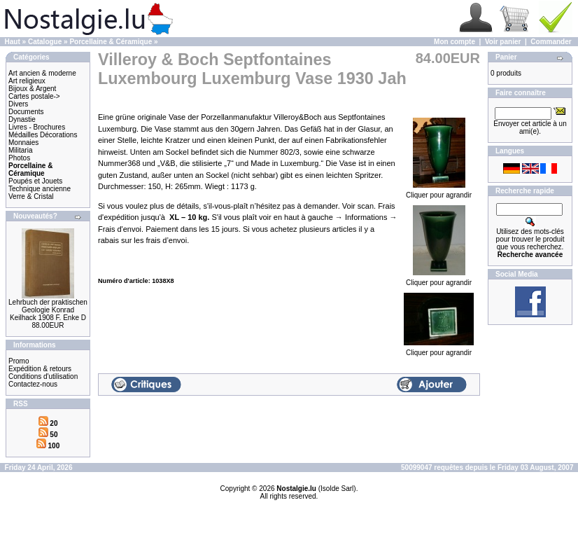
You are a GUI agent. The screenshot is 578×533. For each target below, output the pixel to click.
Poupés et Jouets (35, 181)
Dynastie (22, 119)
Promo (18, 361)
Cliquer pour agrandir (439, 192)
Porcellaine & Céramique (110, 42)
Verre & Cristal (30, 196)
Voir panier (503, 42)
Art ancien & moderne (42, 73)
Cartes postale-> (34, 96)
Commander (550, 42)
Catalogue (45, 42)
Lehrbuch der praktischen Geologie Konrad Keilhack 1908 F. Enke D (47, 309)
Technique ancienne (39, 189)
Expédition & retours (39, 369)
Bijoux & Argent (32, 88)
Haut (12, 42)
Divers (18, 104)
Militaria (20, 150)
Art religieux (26, 81)
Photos (19, 158)
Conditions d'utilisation (43, 376)
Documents (26, 112)
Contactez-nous (32, 384)
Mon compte (454, 42)
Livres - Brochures (36, 127)
